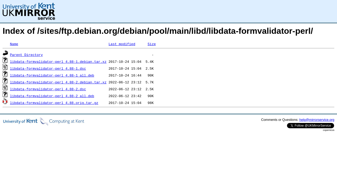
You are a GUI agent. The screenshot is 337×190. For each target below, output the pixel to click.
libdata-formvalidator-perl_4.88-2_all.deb (52, 95)
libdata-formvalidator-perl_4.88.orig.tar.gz (54, 102)
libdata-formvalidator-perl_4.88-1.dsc (48, 68)
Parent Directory (26, 54)
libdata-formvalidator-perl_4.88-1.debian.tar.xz (58, 61)
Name (14, 43)
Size (151, 43)
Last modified (121, 43)
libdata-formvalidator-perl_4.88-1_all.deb (52, 75)
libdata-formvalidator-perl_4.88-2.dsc (48, 89)
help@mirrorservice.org (316, 120)
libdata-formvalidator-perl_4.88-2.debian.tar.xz (58, 82)
